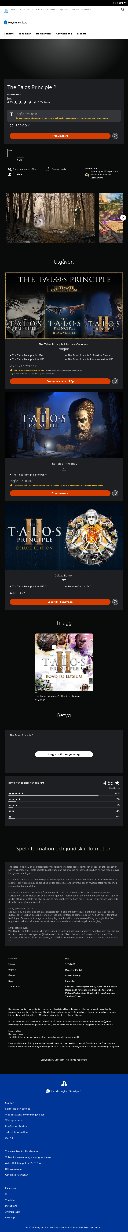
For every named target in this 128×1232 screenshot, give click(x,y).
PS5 (21, 9)
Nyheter (63, 9)
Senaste (9, 30)
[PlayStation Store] (16, 19)
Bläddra (81, 30)
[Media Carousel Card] (50, 214)
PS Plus (38, 9)
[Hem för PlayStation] (6, 9)
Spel (13, 9)
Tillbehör (51, 9)
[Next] (123, 214)
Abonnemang (64, 30)
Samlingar (25, 30)
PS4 (29, 9)
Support (85, 9)
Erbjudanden (43, 30)
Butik (74, 9)
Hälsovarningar (15, 1030)
